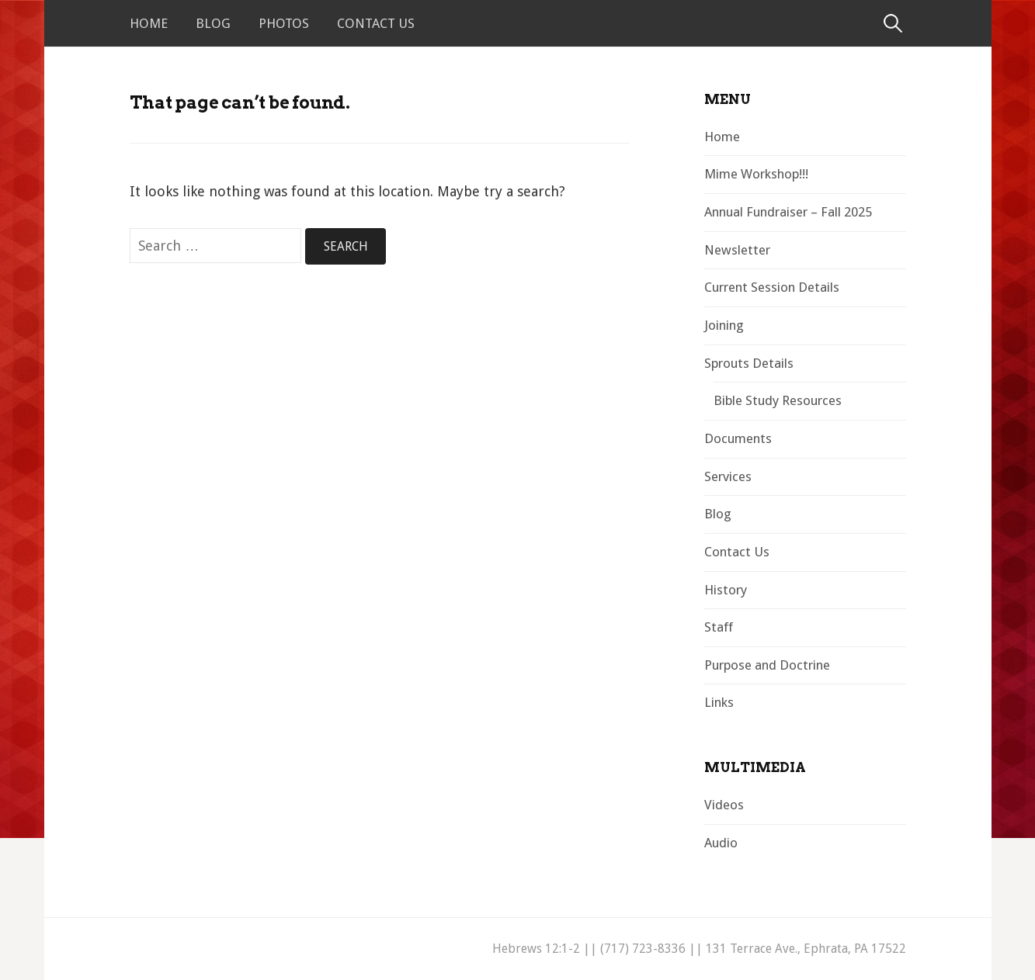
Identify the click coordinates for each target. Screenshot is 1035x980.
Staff (718, 627)
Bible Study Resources (778, 400)
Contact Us (376, 23)
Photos (284, 23)
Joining (724, 325)
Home (149, 23)
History (725, 589)
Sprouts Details (749, 363)
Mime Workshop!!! (756, 174)
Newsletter (737, 250)
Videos (724, 804)
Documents (738, 438)
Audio (721, 842)
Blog (213, 23)
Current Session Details (771, 287)
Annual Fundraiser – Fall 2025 (788, 212)
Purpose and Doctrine (767, 665)
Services (728, 476)
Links (719, 702)
